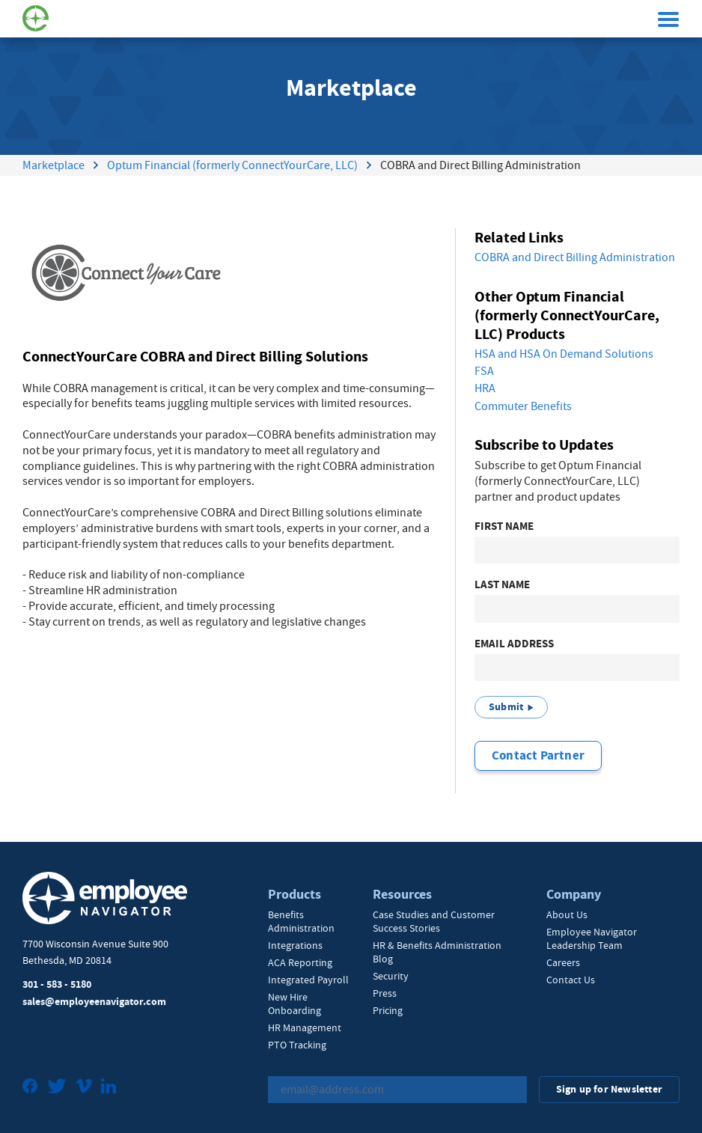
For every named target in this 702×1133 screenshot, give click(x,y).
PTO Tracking (297, 1044)
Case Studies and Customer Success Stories (434, 921)
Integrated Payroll (308, 979)
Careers (563, 962)
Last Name (502, 584)
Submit (506, 707)
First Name (504, 526)
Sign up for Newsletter (609, 1089)
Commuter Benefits (523, 406)
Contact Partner (538, 755)
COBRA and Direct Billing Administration (574, 257)
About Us (566, 914)
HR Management (304, 1027)
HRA (484, 388)
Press (385, 993)
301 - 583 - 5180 (56, 984)
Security (391, 976)
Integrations (295, 945)
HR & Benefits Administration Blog (437, 951)
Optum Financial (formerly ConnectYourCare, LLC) (232, 165)
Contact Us (570, 979)
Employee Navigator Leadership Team (591, 938)
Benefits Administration (301, 921)
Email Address (514, 644)
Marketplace (53, 165)
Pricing (388, 1010)
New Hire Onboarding (294, 1003)
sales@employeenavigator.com (94, 1002)
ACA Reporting (300, 962)
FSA (484, 371)
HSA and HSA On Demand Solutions (563, 354)
